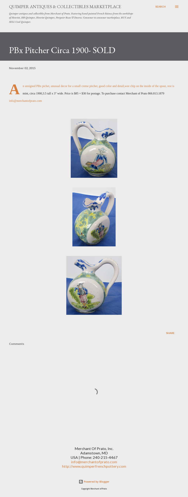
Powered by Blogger (94, 481)
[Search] (160, 6)
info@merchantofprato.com (25, 100)
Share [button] (170, 333)
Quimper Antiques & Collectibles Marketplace (65, 6)
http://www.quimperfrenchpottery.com (94, 466)
